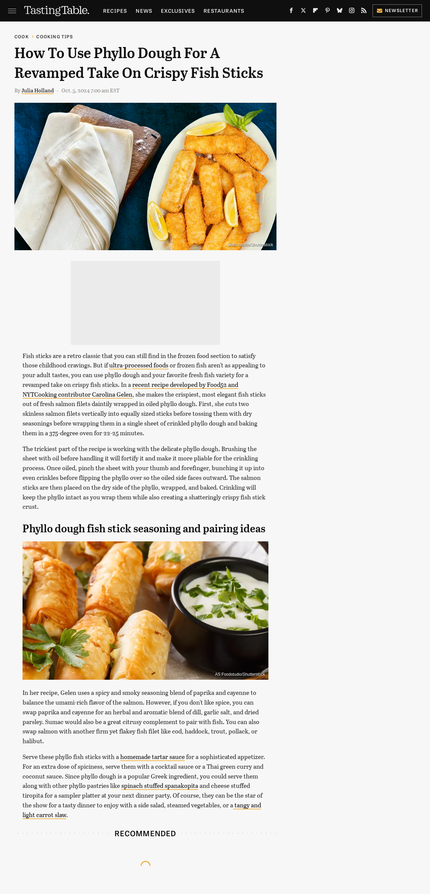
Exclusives (178, 10)
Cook (21, 36)
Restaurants (224, 10)
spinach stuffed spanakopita (159, 785)
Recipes (115, 10)
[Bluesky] (339, 11)
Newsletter (397, 10)
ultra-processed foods (138, 365)
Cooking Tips (54, 36)
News (144, 10)
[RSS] (363, 11)
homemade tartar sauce (152, 756)
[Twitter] (303, 11)
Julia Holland (38, 90)
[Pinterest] (327, 11)
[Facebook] (291, 11)
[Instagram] (351, 11)
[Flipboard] (315, 11)
